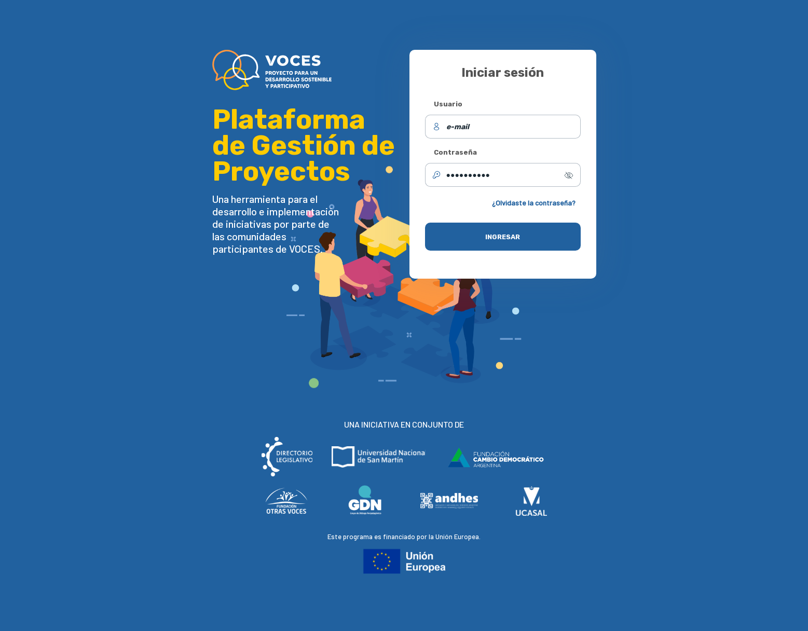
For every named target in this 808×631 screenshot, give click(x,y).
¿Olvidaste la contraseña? (534, 202)
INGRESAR (502, 237)
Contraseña (455, 152)
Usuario (448, 104)
